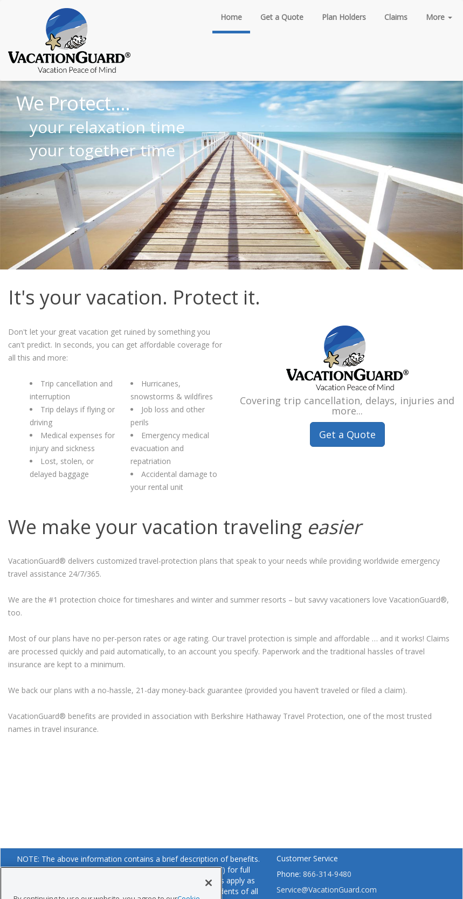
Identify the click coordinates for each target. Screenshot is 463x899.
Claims (395, 17)
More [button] (439, 17)
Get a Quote (281, 17)
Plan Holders (344, 17)
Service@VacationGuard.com (327, 889)
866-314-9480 (327, 874)
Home (231, 17)
